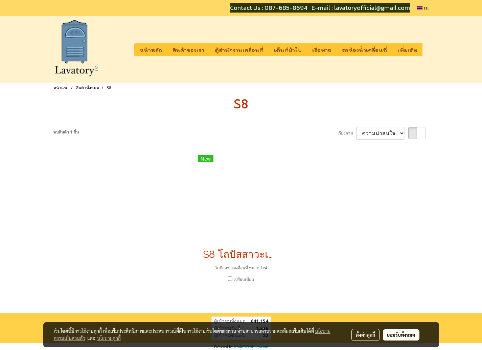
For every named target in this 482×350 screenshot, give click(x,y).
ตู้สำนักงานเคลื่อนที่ (239, 50)
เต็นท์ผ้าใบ (288, 50)
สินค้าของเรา (188, 50)
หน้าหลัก (150, 50)
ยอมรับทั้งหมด (401, 335)
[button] (428, 50)
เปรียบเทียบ (244, 279)
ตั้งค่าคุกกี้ (365, 335)
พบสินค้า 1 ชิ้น (66, 132)
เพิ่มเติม (407, 50)
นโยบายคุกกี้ (109, 338)
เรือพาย (321, 50)
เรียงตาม (347, 133)
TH (423, 8)
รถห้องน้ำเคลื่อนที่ (364, 50)
